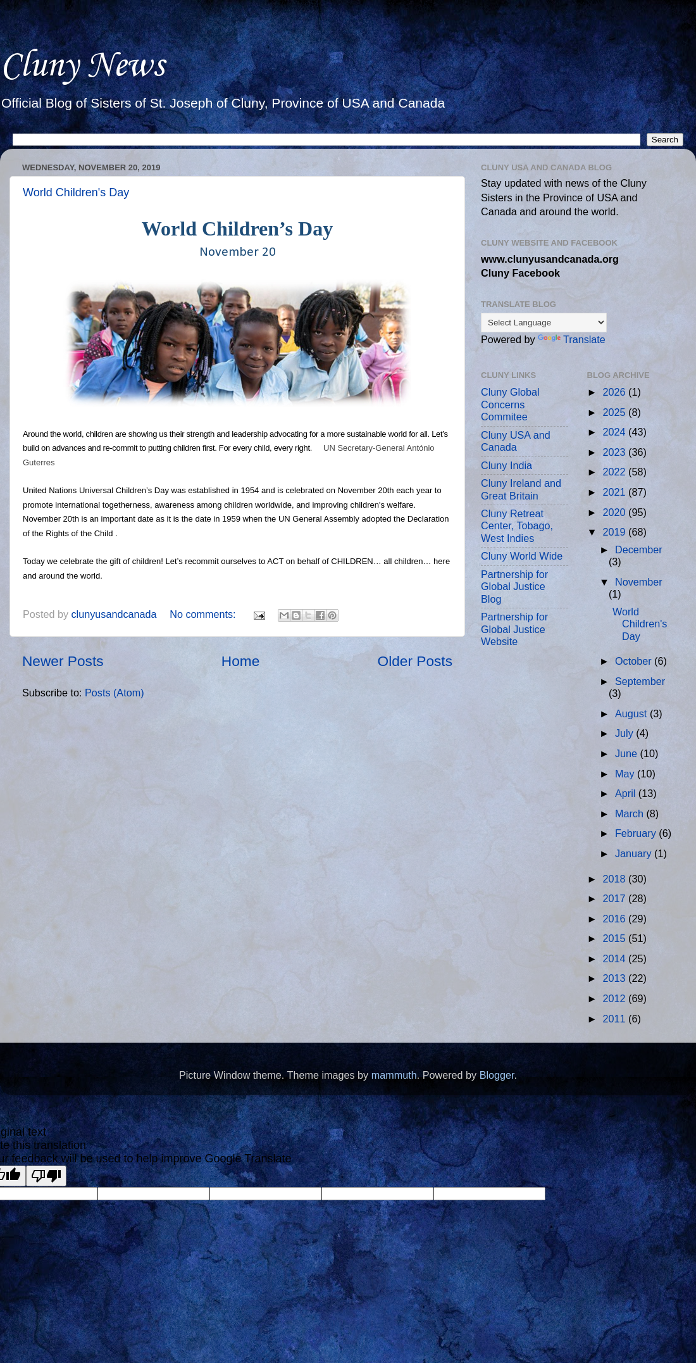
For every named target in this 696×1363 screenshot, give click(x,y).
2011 (616, 1018)
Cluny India (506, 465)
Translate (572, 339)
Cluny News (82, 66)
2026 (616, 392)
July (625, 733)
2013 (616, 978)
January (634, 853)
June (627, 753)
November (638, 581)
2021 (616, 492)
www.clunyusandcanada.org (550, 259)
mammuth (394, 1075)
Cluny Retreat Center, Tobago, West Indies (517, 526)
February (637, 833)
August (632, 713)
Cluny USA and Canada (515, 441)
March (630, 813)
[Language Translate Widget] (544, 322)
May (626, 773)
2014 (616, 958)
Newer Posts (63, 661)
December (638, 549)
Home (240, 661)
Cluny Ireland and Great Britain (521, 489)
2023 (616, 452)
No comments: (204, 614)
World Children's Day (76, 192)
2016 (616, 918)
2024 (616, 431)
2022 (616, 471)
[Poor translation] (46, 1175)
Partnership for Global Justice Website (514, 629)
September (640, 681)
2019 (616, 531)
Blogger (497, 1075)
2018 (616, 878)
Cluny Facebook (520, 273)
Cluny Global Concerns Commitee (510, 404)
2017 (616, 898)
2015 (616, 938)
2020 (616, 512)
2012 (616, 998)
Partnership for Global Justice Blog (514, 586)
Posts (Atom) (114, 692)
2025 (616, 412)
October (634, 661)
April (626, 793)
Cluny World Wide (521, 556)
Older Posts (415, 661)
